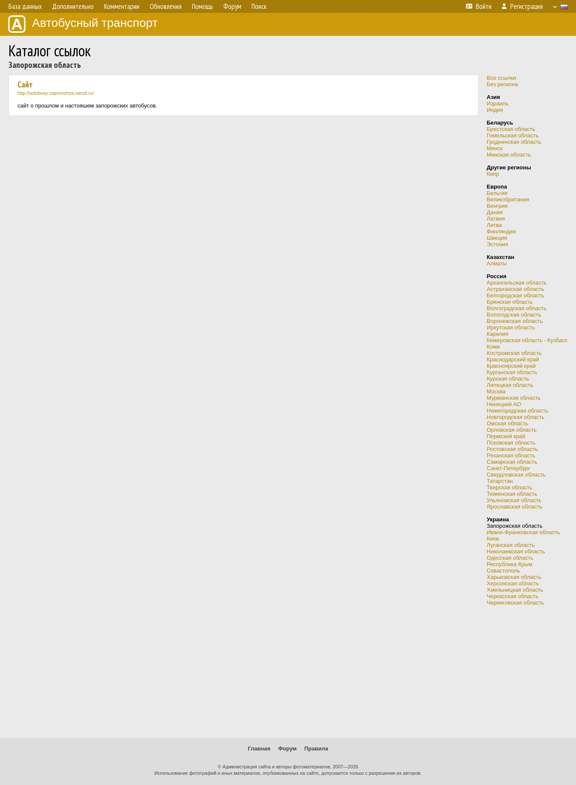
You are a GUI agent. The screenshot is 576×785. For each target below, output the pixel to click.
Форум (287, 748)
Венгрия (497, 206)
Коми (493, 346)
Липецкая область (510, 385)
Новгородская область (515, 417)
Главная (259, 748)
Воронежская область (515, 321)
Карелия (498, 334)
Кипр (493, 174)
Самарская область (512, 462)
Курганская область (512, 372)
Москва (496, 391)
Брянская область (510, 302)
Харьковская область (514, 577)
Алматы (497, 263)
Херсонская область (513, 583)
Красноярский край (511, 366)
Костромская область (514, 353)
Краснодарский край (513, 359)
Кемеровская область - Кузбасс (527, 340)
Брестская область (511, 129)
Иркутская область (511, 327)
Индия (495, 110)
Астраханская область (515, 289)
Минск (495, 148)
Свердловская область (516, 474)
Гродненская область (514, 142)
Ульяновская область (514, 500)
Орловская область (512, 430)
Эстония (497, 244)
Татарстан (500, 481)
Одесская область (510, 558)
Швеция (497, 238)
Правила (316, 748)
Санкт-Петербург (508, 468)
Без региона (502, 84)
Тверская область (510, 487)
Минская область (509, 154)
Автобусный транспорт (83, 24)
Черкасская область (512, 596)
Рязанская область (511, 455)
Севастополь (504, 570)
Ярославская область (514, 506)
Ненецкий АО (504, 404)
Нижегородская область (518, 410)
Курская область (508, 378)
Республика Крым (510, 564)
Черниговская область (515, 602)
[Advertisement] (288, 672)
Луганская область (511, 545)
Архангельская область (517, 282)
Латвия (496, 218)
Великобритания (508, 199)
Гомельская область (513, 135)
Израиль (498, 103)
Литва (494, 225)
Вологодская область (514, 314)
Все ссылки (501, 78)
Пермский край (506, 436)
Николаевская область (516, 551)
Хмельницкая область (515, 590)
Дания (495, 212)
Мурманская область (514, 398)
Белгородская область (515, 295)
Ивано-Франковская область (523, 532)
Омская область (508, 423)
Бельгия (497, 193)
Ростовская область (512, 449)
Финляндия (501, 231)
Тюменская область (512, 494)
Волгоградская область (517, 308)
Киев (493, 538)
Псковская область (511, 442)
